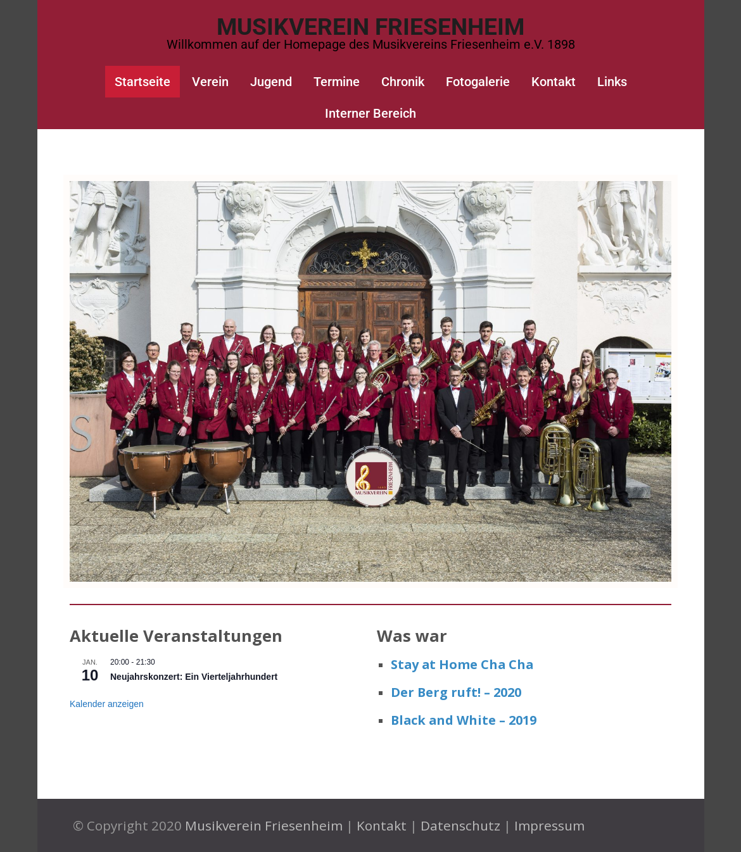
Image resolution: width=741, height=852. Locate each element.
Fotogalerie (478, 81)
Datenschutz (460, 825)
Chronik (402, 81)
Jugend (271, 81)
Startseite (142, 81)
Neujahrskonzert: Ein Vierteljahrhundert (193, 677)
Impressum (549, 825)
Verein (210, 81)
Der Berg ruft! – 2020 (456, 692)
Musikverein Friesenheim (370, 27)
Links (612, 81)
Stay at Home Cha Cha (462, 664)
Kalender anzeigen (107, 704)
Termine (337, 81)
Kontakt (553, 81)
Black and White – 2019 (463, 720)
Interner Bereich (370, 113)
